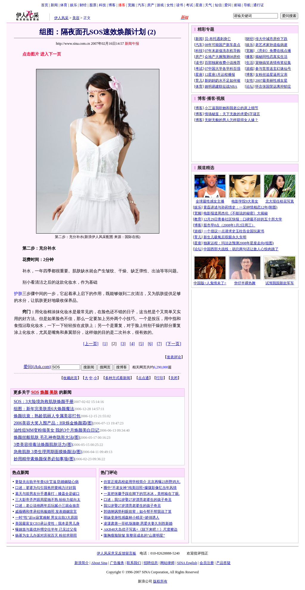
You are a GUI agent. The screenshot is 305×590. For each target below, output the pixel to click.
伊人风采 (61, 18)
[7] (159, 344)
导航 (247, 5)
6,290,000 (161, 367)
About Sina (99, 563)
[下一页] (173, 344)
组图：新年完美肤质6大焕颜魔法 (44, 409)
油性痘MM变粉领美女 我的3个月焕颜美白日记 (56, 430)
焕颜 (44, 392)
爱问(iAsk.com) (37, 366)
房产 (150, 5)
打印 (159, 378)
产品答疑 (223, 563)
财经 (83, 5)
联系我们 (134, 563)
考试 (189, 5)
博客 (112, 5)
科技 (102, 5)
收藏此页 (70, 378)
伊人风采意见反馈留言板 (116, 553)
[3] (123, 344)
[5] (141, 344)
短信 (218, 5)
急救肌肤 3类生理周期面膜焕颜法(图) (48, 452)
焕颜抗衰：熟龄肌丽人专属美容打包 (47, 416)
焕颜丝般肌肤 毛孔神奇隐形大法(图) (47, 437)
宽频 (131, 5)
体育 (63, 5)
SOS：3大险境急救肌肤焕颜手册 (44, 401)
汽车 (141, 5)
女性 (170, 5)
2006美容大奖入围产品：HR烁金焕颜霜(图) (53, 423)
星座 (199, 5)
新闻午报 (132, 43)
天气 (208, 5)
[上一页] (90, 344)
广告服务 (117, 563)
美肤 (53, 392)
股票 (93, 5)
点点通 (143, 378)
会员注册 (207, 563)
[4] (132, 344)
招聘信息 (151, 563)
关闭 (174, 378)
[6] (150, 344)
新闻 (54, 5)
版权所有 (160, 581)
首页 (44, 5)
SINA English (187, 563)
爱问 (227, 5)
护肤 (18, 293)
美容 (76, 18)
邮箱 (237, 5)
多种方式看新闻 (117, 378)
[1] (105, 344)
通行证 (258, 5)
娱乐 (73, 5)
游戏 (160, 5)
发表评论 (174, 357)
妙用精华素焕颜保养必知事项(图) (44, 459)
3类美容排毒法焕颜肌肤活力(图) (43, 444)
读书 (179, 5)
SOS (35, 392)
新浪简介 (81, 563)
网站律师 (167, 563)
